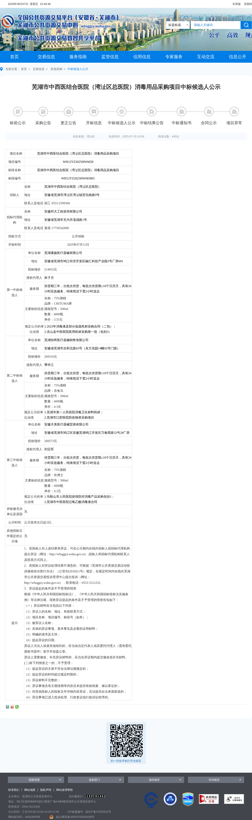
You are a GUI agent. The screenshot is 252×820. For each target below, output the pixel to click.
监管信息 (110, 56)
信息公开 (237, 56)
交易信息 (46, 56)
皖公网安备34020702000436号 (75, 816)
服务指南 (78, 56)
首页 (14, 56)
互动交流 (205, 56)
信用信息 (142, 56)
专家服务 (174, 56)
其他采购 (56, 69)
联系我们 (13, 789)
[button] (236, 4)
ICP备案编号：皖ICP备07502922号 (89, 811)
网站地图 (29, 789)
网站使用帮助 (64, 789)
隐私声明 (45, 789)
